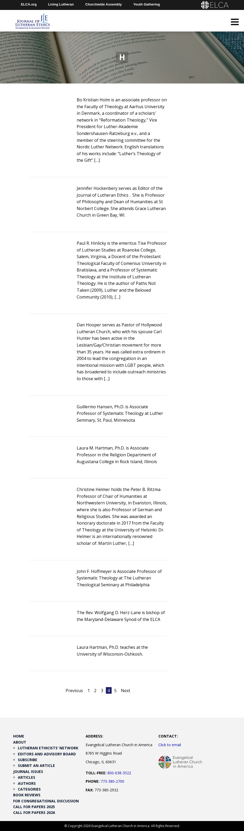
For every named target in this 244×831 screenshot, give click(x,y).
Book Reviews (26, 794)
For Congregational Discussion (46, 800)
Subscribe (27, 759)
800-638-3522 (119, 772)
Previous (74, 690)
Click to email (169, 744)
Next (125, 690)
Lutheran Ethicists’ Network (48, 747)
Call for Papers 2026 (34, 812)
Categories (29, 789)
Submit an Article (36, 765)
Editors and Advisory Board (47, 753)
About (19, 742)
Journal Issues (28, 771)
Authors (27, 783)
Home (18, 736)
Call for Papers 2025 (34, 806)
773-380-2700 (112, 781)
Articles (26, 777)
